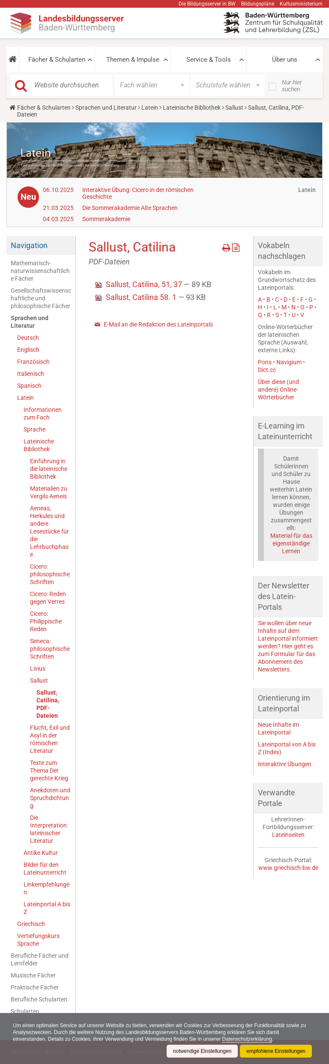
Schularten (25, 1011)
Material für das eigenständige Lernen (291, 543)
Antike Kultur (41, 852)
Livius (37, 668)
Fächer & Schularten (56, 59)
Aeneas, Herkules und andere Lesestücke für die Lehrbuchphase (49, 531)
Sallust (234, 107)
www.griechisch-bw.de (288, 867)
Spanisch (29, 385)
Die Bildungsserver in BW (207, 4)
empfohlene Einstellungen (275, 1051)
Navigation (29, 245)
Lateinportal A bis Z (47, 908)
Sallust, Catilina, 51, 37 (145, 284)
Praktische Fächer (35, 987)
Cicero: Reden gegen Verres (48, 597)
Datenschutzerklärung (248, 1039)
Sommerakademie (106, 219)
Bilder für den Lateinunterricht (45, 868)
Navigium (289, 362)
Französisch (33, 361)
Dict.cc (267, 369)
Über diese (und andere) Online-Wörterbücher (278, 389)
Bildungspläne (257, 4)
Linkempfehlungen (46, 888)
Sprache (34, 429)
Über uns (284, 59)
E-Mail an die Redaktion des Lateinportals (158, 324)
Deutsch (28, 337)
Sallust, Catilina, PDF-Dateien (47, 704)
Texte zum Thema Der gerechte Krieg (49, 770)
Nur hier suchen (292, 86)
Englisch (28, 349)
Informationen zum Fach (43, 413)
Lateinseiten (288, 834)
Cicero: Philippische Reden (46, 621)
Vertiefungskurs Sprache (38, 939)
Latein (149, 107)
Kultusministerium (301, 4)
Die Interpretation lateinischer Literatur (48, 829)
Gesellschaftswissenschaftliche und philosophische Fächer (41, 298)
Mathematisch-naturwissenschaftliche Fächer (40, 271)
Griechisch (31, 923)
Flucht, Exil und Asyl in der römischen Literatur (50, 739)
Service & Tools (208, 59)
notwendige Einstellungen (202, 1051)
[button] (12, 59)
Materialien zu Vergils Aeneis (48, 492)
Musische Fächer (33, 975)
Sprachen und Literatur (106, 107)
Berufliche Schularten (39, 999)
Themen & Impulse (132, 59)
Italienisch (30, 373)
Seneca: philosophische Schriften (50, 649)
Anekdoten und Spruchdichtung (50, 798)
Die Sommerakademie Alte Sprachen (130, 207)
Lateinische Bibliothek (192, 107)
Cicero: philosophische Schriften (50, 574)
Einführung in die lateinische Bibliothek (48, 469)
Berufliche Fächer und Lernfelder (40, 959)
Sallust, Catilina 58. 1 (142, 297)
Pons (265, 362)
